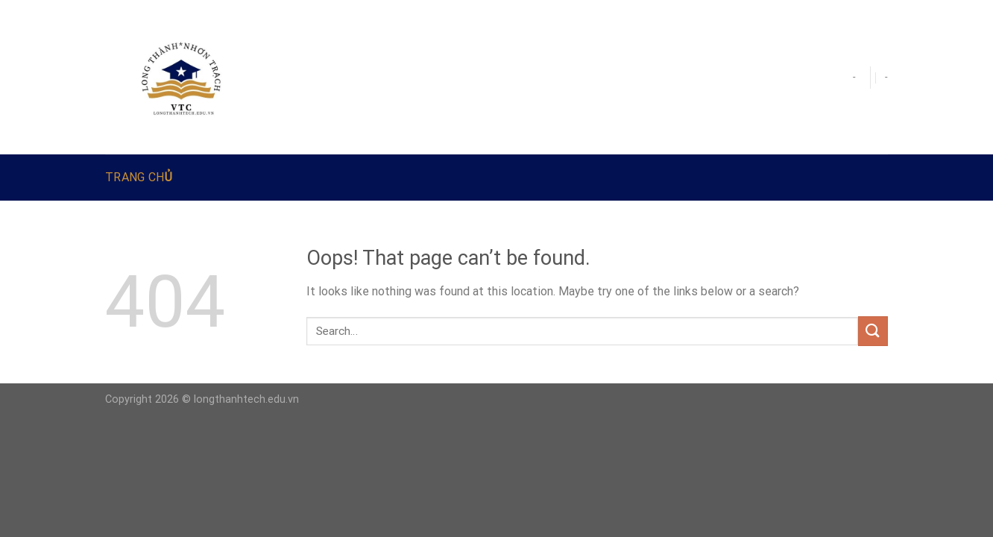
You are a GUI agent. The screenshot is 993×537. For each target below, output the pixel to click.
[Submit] (873, 330)
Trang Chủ (138, 177)
